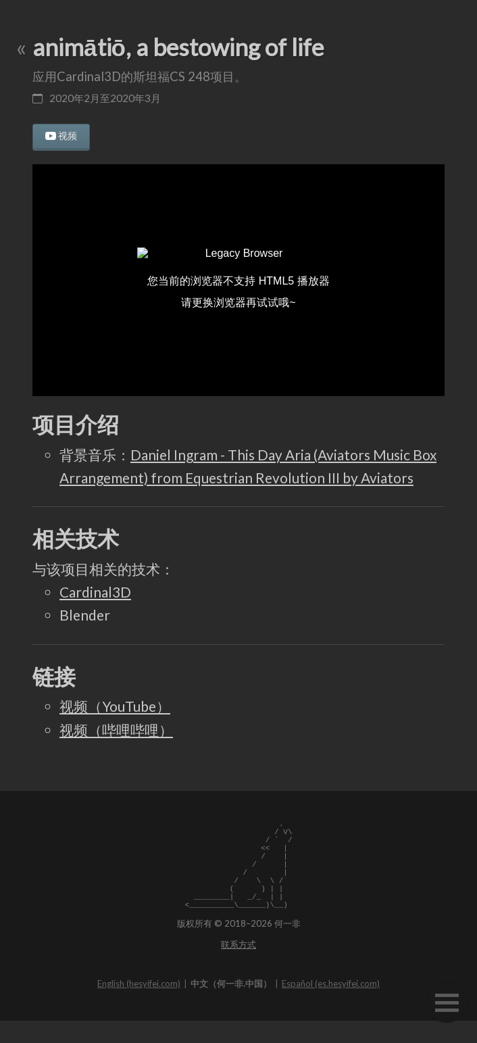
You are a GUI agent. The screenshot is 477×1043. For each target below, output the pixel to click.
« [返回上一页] (21, 46)
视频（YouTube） (114, 706)
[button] (447, 1003)
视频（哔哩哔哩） (116, 729)
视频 (67, 136)
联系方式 (238, 966)
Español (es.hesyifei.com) (331, 1005)
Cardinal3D (95, 591)
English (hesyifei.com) (138, 1005)
